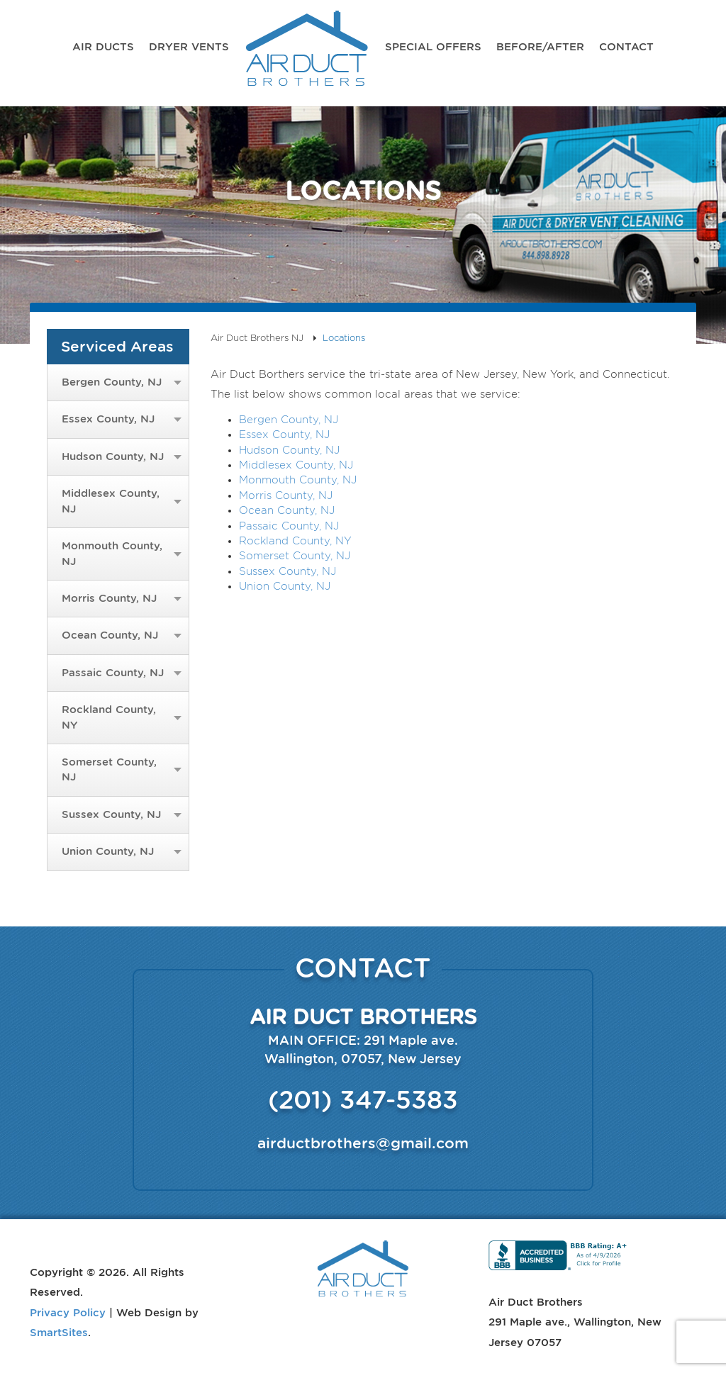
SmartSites (59, 1332)
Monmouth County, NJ (112, 553)
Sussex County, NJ (111, 814)
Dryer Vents (189, 46)
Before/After (540, 46)
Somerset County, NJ (109, 769)
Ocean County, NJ (110, 635)
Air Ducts (103, 46)
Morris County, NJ (109, 598)
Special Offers (433, 46)
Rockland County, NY (109, 717)
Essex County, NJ (108, 419)
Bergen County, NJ (112, 382)
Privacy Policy (68, 1312)
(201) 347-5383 (363, 1099)
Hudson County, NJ (113, 456)
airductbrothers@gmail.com (363, 1143)
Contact (626, 46)
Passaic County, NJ (113, 672)
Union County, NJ (108, 851)
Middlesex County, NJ (111, 501)
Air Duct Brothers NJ (307, 53)
